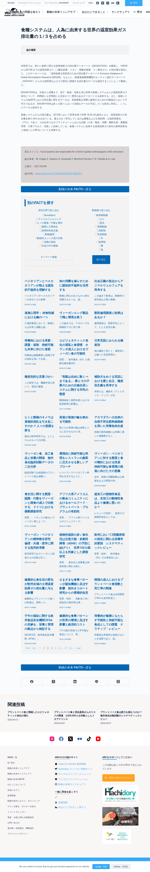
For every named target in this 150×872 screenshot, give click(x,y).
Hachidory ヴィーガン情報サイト (75, 769)
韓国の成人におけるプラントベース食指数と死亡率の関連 (108, 584)
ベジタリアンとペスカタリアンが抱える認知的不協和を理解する (39, 285)
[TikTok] (89, 739)
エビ (101, 219)
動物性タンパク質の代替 (49, 238)
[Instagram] (107, 3)
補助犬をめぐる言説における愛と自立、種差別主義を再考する (108, 381)
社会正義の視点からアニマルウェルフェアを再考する (108, 285)
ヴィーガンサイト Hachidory (57, 3)
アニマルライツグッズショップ (74, 774)
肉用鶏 (101, 242)
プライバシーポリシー (18, 834)
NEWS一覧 (12, 757)
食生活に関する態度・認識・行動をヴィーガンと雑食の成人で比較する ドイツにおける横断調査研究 (39, 502)
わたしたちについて (17, 784)
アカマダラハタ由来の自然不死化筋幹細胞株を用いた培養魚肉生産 (108, 422)
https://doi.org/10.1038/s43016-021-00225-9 (59, 173)
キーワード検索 (49, 257)
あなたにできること (95, 12)
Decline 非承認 (121, 866)
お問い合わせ (14, 823)
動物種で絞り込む (101, 210)
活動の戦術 (49, 242)
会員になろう (14, 790)
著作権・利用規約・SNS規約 (21, 828)
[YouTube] (117, 3)
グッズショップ (79, 3)
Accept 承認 (101, 866)
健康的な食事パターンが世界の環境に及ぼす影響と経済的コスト (73, 620)
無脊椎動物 (101, 215)
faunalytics (48, 215)
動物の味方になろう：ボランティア (24, 801)
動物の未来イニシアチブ (63, 12)
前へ (35, 648)
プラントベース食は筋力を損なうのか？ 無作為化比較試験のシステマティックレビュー (122, 715)
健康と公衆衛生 (49, 226)
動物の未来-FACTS (16, 779)
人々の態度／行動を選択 (49, 223)
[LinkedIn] (75, 681)
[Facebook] (97, 3)
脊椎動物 (101, 226)
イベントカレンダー (17, 812)
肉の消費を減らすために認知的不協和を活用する (73, 285)
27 (66, 648)
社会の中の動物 (49, 245)
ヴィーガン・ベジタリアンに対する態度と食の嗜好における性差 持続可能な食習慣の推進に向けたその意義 (108, 462)
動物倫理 (48, 234)
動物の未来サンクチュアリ (20, 774)
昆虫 (101, 223)
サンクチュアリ (121, 11)
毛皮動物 (101, 234)
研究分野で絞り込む (48, 210)
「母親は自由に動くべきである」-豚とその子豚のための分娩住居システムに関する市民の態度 (74, 385)
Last (79, 648)
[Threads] (118, 681)
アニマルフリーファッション (29, 3)
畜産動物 (11, 3)
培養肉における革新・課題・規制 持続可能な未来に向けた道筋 (39, 345)
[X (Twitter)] (102, 3)
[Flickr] (112, 3)
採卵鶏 (101, 230)
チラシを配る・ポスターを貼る (22, 806)
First (28, 648)
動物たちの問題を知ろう (26, 12)
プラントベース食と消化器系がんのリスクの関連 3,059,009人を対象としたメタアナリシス (75, 715)
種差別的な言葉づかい (39, 376)
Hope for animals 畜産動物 (72, 764)
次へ (72, 648)
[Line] (97, 681)
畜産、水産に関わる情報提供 (21, 817)
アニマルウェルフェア (48, 219)
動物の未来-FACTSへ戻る (75, 189)
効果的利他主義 (49, 230)
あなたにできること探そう (72, 807)
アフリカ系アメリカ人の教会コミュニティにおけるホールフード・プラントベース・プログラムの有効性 (73, 502)
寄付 (134, 3)
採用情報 (12, 795)
